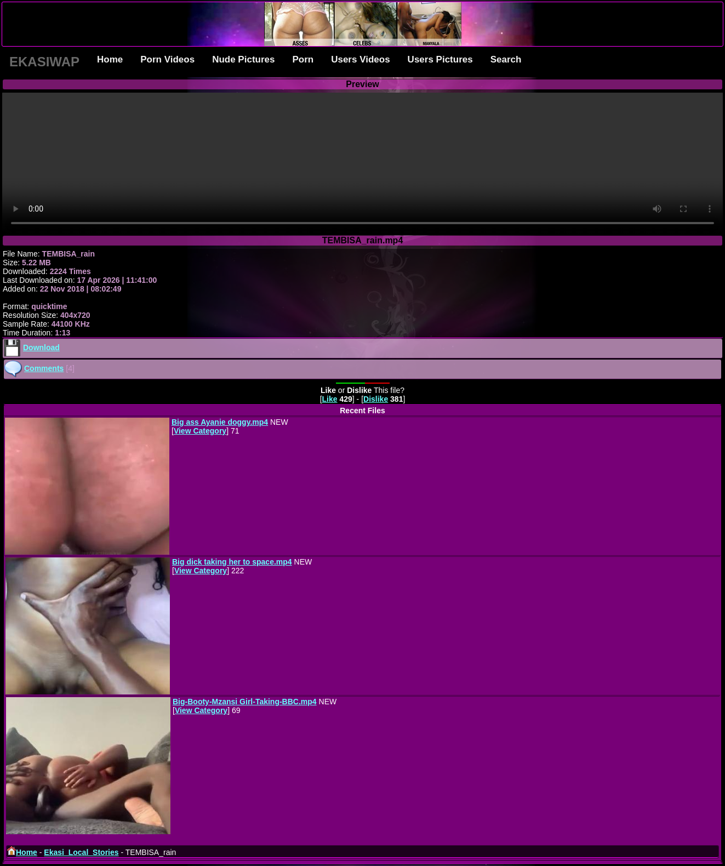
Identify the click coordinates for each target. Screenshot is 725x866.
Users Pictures (440, 59)
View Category (200, 430)
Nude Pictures (243, 59)
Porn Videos (167, 59)
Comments (44, 368)
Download (41, 347)
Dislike (375, 399)
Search (506, 59)
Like (330, 399)
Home (110, 59)
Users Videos (360, 59)
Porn (302, 59)
